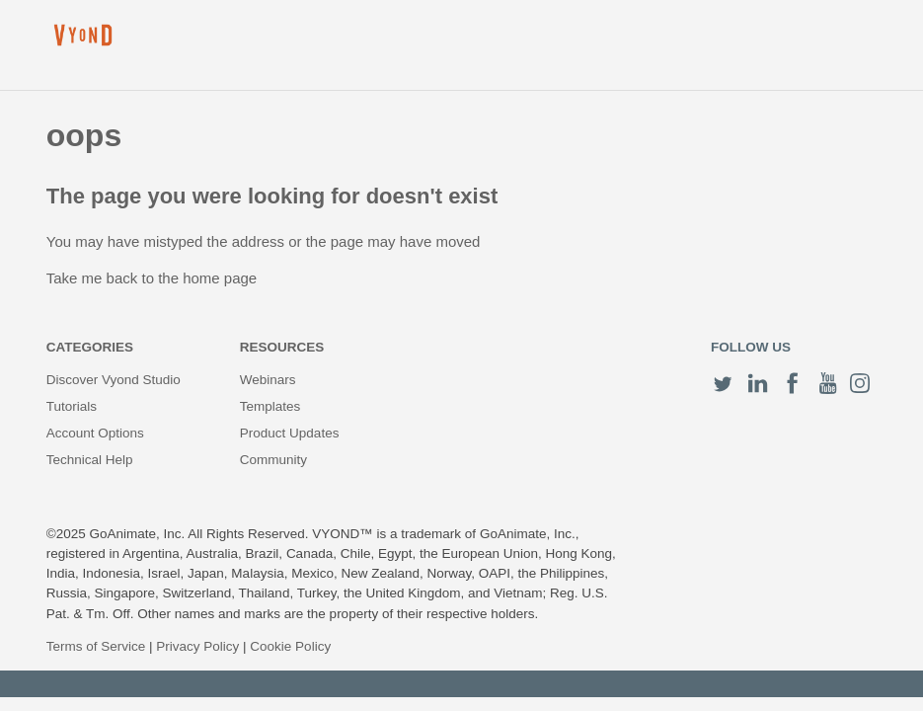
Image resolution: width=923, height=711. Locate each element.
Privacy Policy (197, 646)
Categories (89, 347)
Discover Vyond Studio (113, 379)
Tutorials (71, 406)
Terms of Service (96, 646)
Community (273, 459)
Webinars (268, 379)
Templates (270, 406)
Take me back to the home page (151, 278)
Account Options (95, 433)
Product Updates (290, 433)
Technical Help (89, 459)
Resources (282, 347)
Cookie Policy (290, 646)
